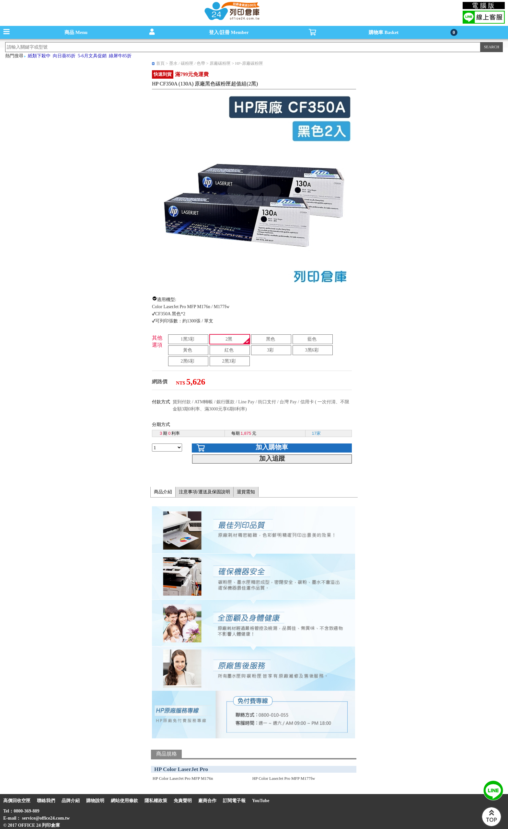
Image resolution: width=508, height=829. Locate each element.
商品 (75, 32)
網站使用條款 (124, 800)
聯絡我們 (46, 800)
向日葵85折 (64, 55)
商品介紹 (163, 491)
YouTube (260, 800)
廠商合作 (207, 800)
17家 (316, 433)
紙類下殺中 (39, 55)
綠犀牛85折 (120, 55)
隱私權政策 (155, 800)
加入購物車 (272, 447)
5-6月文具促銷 (92, 55)
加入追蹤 (272, 458)
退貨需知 (246, 491)
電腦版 (484, 5)
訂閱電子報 (234, 800)
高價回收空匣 (16, 800)
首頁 (160, 63)
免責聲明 (183, 800)
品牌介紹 (71, 800)
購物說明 (95, 800)
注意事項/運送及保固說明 (204, 491)
